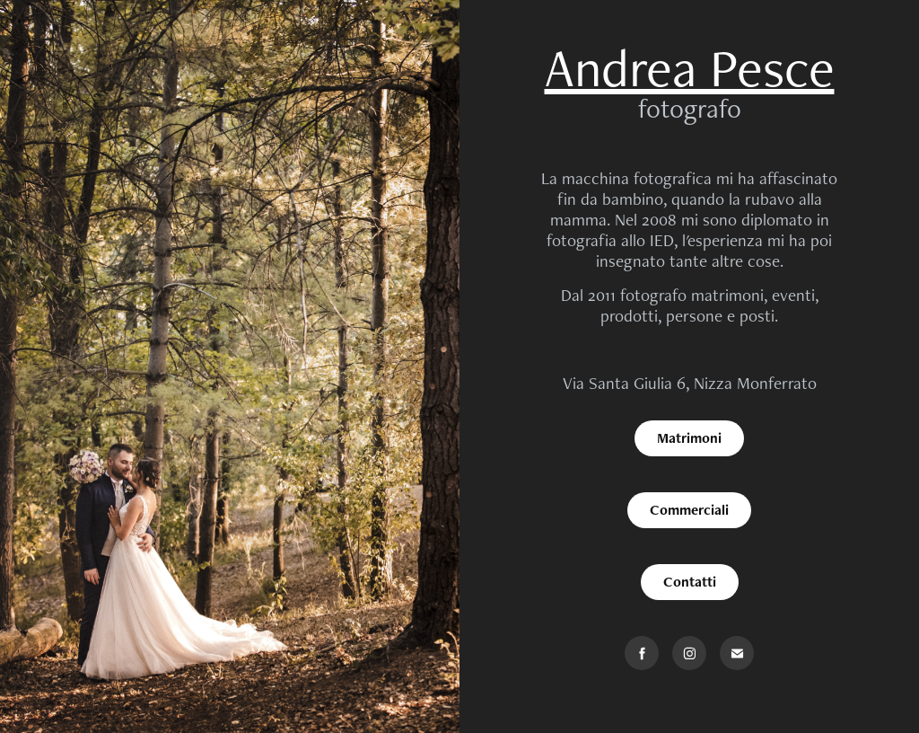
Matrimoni (689, 437)
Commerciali (689, 509)
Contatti (689, 581)
